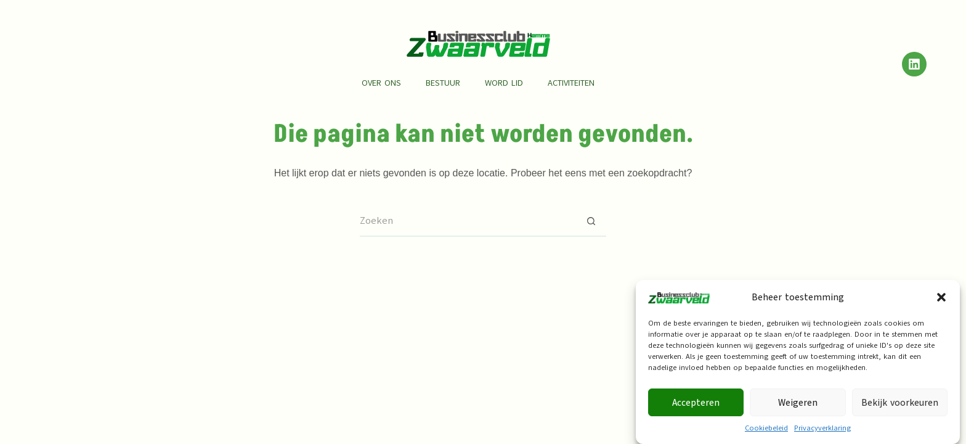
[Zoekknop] (590, 221)
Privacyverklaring (822, 432)
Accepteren (696, 406)
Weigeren (798, 406)
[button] (941, 301)
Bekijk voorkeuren (899, 406)
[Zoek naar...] (467, 221)
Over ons (381, 83)
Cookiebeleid (766, 432)
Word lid (504, 83)
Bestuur (443, 83)
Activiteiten (571, 83)
